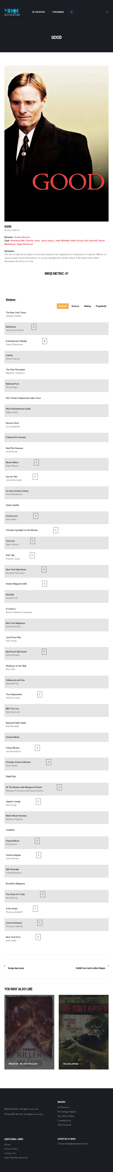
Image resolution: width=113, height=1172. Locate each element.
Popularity (101, 306)
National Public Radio (16, 723)
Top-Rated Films (66, 1116)
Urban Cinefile (12, 505)
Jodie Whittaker (62, 240)
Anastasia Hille (17, 240)
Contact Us (10, 1153)
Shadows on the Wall (16, 666)
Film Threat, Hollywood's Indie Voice (23, 398)
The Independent (14, 694)
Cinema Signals (13, 855)
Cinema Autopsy (14, 923)
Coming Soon (64, 1120)
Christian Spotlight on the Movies (22, 530)
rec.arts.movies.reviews (17, 491)
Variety (9, 355)
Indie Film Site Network (16, 1157)
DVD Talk (10, 555)
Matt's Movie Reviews (16, 815)
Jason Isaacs (47, 240)
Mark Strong (77, 240)
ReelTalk (10, 594)
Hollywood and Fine (15, 680)
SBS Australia (12, 869)
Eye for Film (11, 476)
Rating (87, 306)
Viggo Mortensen (25, 244)
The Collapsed (70, 1064)
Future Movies (13, 748)
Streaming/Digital (67, 1111)
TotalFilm (10, 830)
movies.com (12, 516)
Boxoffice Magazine (15, 883)
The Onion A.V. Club (15, 894)
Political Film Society (16, 437)
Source (75, 306)
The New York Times (16, 312)
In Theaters (63, 1107)
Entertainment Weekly (16, 341)
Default (63, 306)
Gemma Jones (33, 240)
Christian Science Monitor (18, 762)
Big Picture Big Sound (16, 651)
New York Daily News (16, 569)
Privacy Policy (11, 1148)
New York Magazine (15, 623)
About (7, 1144)
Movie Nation (12, 462)
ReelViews (11, 327)
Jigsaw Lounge (13, 801)
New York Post (13, 937)
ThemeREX (9, 1114)
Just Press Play (13, 637)
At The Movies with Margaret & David (23, 787)
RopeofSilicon (12, 841)
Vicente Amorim (22, 237)
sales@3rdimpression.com (76, 1144)
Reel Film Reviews (14, 448)
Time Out (10, 541)
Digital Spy (11, 776)
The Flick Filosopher (15, 369)
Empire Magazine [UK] (16, 583)
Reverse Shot (12, 423)
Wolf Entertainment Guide (18, 409)
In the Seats (12, 908)
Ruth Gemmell (90, 240)
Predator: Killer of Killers (23, 1064)
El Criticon (11, 609)
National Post (12, 384)
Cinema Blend (12, 737)
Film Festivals (64, 1125)
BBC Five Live (12, 708)
